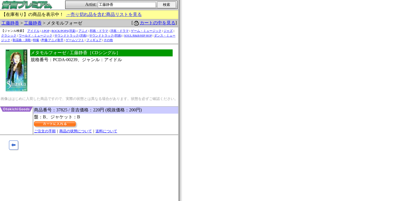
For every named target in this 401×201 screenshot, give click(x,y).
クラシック (8, 35)
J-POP (45, 30)
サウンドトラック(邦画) (105, 35)
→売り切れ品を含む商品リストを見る (104, 14)
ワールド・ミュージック (35, 35)
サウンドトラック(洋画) (70, 35)
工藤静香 (10, 23)
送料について (106, 131)
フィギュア (94, 40)
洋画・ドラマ (119, 30)
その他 (108, 40)
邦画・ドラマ (99, 30)
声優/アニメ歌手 (52, 40)
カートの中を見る (157, 22)
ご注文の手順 (45, 131)
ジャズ (168, 30)
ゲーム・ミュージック (146, 30)
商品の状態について (75, 131)
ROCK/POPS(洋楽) (64, 30)
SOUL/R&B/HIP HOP (138, 35)
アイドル (33, 30)
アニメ (83, 30)
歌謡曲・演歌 (22, 40)
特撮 (36, 40)
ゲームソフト (75, 40)
